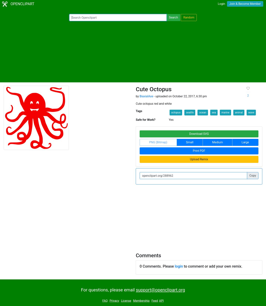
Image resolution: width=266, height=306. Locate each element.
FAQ (105, 300)
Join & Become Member (245, 4)
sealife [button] (190, 112)
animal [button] (239, 112)
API (161, 300)
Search (173, 17)
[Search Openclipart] (118, 17)
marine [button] (225, 112)
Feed (154, 300)
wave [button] (251, 112)
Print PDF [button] (199, 151)
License (126, 300)
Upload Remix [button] (199, 159)
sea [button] (214, 112)
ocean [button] (202, 112)
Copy (252, 175)
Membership (141, 300)
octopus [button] (176, 112)
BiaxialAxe (146, 96)
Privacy (114, 300)
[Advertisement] (133, 52)
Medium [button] (217, 142)
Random (188, 17)
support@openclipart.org (160, 290)
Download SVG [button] (199, 134)
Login (221, 4)
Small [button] (189, 142)
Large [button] (245, 142)
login (179, 266)
